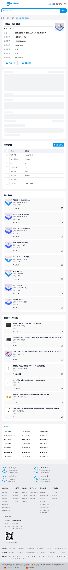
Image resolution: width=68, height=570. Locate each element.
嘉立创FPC (58, 549)
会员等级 (4, 501)
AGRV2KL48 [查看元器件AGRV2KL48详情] (8, 431)
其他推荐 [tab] (7, 426)
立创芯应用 (12, 549)
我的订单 (59, 4)
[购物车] (65, 4)
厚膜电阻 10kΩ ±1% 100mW (21, 200)
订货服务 (24, 492)
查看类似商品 (58, 145)
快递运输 (15, 498)
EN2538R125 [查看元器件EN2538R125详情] (44, 448)
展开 (64, 549)
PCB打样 (11, 552)
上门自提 (15, 501)
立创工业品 (30, 549)
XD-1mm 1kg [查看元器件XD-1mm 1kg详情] (26, 435)
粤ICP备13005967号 (58, 565)
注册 (53, 4)
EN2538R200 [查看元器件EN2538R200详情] (26, 452)
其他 (10, 556)
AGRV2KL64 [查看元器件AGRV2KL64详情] (26, 431)
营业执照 (31, 567)
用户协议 (42, 498)
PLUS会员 (5, 504)
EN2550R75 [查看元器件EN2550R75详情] (7, 456)
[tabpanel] (34, 445)
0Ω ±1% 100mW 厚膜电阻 (20, 242)
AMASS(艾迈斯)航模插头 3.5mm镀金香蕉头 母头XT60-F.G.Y (31, 394)
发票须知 (15, 495)
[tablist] (34, 426)
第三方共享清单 (44, 504)
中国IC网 (44, 552)
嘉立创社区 (40, 549)
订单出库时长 (34, 492)
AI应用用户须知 (44, 507)
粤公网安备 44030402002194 (42, 565)
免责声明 (42, 501)
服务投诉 (32, 498)
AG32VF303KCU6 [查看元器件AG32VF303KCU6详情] (9, 435)
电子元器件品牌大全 (32, 552)
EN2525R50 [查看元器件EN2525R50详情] (43, 435)
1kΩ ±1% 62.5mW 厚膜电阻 (21, 257)
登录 (49, 4)
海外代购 (24, 495)
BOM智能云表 (6, 511)
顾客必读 (4, 492)
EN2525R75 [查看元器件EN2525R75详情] (7, 439)
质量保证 (24, 501)
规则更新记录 (44, 495)
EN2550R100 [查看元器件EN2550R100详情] (26, 456)
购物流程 (4, 495)
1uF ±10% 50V (17, 285)
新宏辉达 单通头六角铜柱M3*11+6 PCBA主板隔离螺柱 (29, 366)
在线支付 (15, 492)
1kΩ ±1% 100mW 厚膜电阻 (21, 214)
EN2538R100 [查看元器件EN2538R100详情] (26, 448)
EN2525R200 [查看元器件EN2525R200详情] (26, 444)
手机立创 (55, 498)
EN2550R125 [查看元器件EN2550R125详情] (44, 456)
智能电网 (52, 552)
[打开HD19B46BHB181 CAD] (26, 63)
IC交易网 (20, 552)
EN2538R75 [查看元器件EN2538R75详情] (7, 448)
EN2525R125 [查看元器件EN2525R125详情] (44, 439)
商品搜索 (4, 498)
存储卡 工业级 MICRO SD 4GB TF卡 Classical (27, 323)
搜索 (63, 10)
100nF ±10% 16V (18, 299)
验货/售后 (33, 495)
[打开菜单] (3, 4)
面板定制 (21, 549)
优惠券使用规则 (6, 507)
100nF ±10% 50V (18, 271)
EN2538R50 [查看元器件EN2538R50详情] (43, 444)
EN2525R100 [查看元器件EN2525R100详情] (26, 439)
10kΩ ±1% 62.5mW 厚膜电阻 (21, 228)
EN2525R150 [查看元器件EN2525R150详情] (8, 444)
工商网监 (9, 567)
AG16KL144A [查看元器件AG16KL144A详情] (44, 431)
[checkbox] (7, 151)
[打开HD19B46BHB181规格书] (11, 63)
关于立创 (55, 492)
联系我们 (55, 495)
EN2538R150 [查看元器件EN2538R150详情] (8, 452)
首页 (2, 18)
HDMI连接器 (10, 18)
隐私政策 (42, 492)
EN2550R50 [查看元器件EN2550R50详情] (43, 452)
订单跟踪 (24, 498)
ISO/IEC (17, 567)
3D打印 (49, 549)
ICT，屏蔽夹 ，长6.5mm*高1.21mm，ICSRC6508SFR (29, 380)
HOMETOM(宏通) (21, 37)
